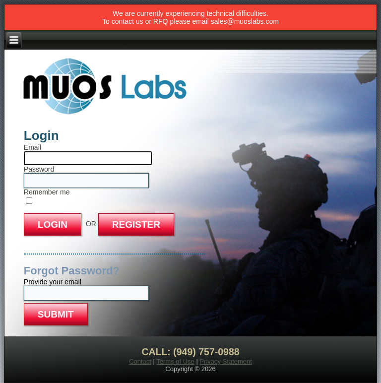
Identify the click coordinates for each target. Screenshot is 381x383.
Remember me (47, 192)
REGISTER (136, 224)
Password (39, 169)
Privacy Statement (225, 361)
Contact (140, 361)
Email (32, 147)
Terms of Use (175, 361)
